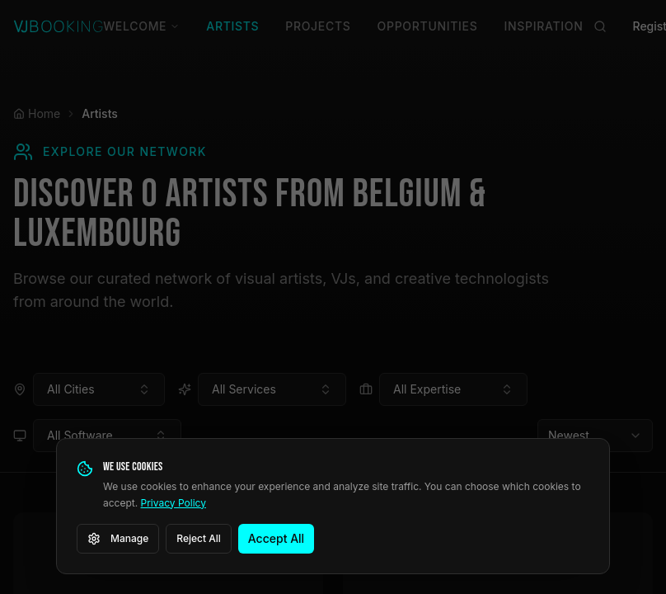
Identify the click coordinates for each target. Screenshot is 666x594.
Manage (117, 538)
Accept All (276, 538)
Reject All (198, 538)
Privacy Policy (173, 503)
